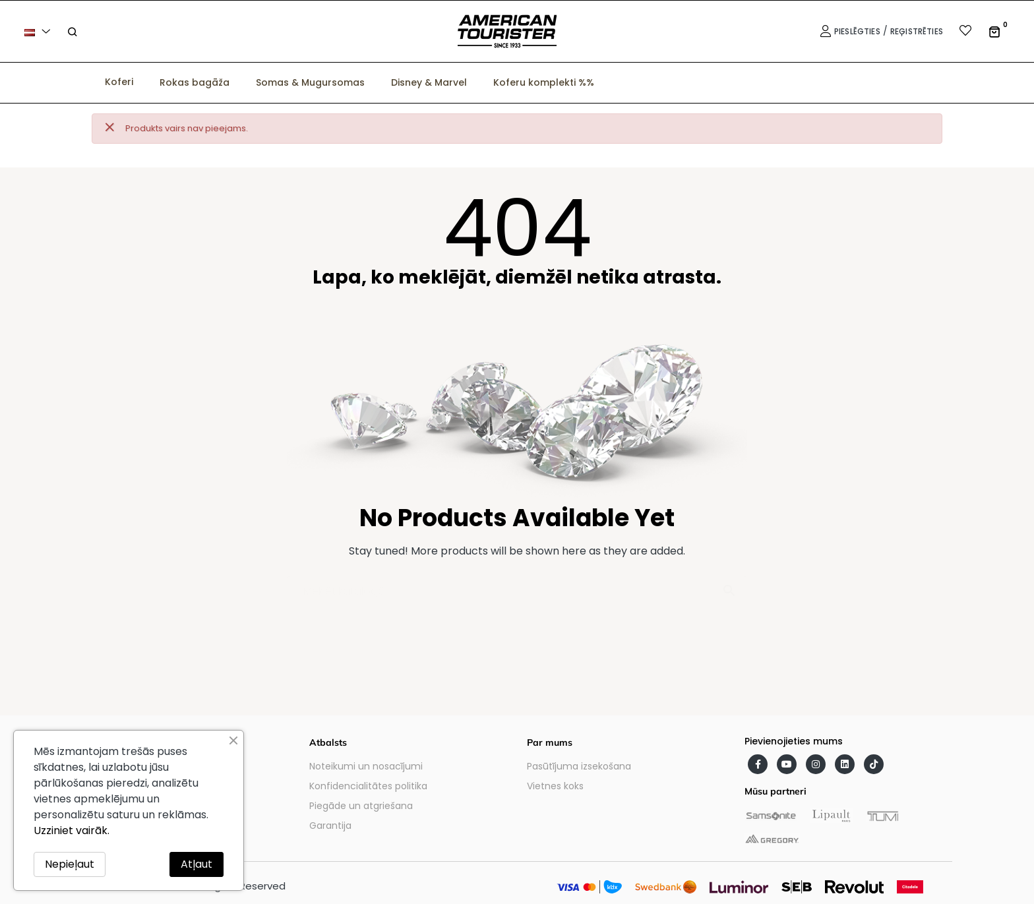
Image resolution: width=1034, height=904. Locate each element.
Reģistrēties (916, 31)
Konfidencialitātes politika (368, 786)
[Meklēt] (517, 584)
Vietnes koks (555, 786)
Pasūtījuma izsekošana (579, 766)
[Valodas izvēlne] (39, 31)
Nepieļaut (69, 864)
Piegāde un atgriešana (361, 805)
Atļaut (196, 864)
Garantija (330, 825)
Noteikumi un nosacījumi (366, 766)
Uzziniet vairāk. (71, 830)
